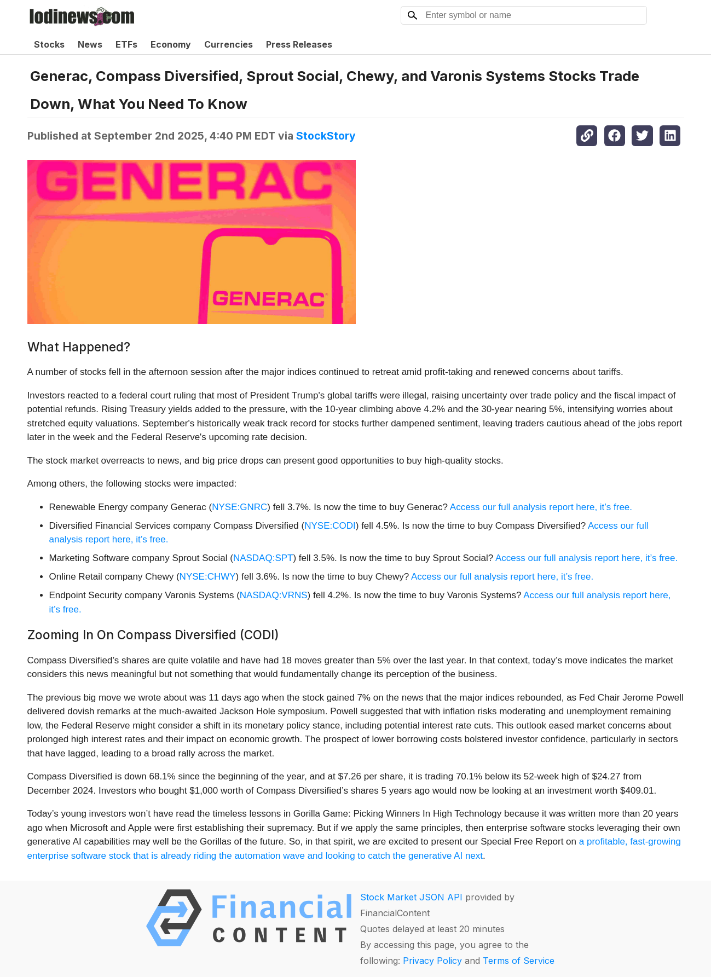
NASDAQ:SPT (263, 558)
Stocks (49, 44)
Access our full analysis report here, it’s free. (541, 507)
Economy (171, 44)
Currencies (228, 44)
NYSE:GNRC (239, 507)
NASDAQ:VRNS (274, 595)
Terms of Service (518, 960)
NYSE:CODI (330, 526)
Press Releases (299, 44)
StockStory (326, 135)
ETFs (126, 44)
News (90, 44)
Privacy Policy (432, 960)
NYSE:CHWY (208, 576)
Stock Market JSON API (411, 897)
